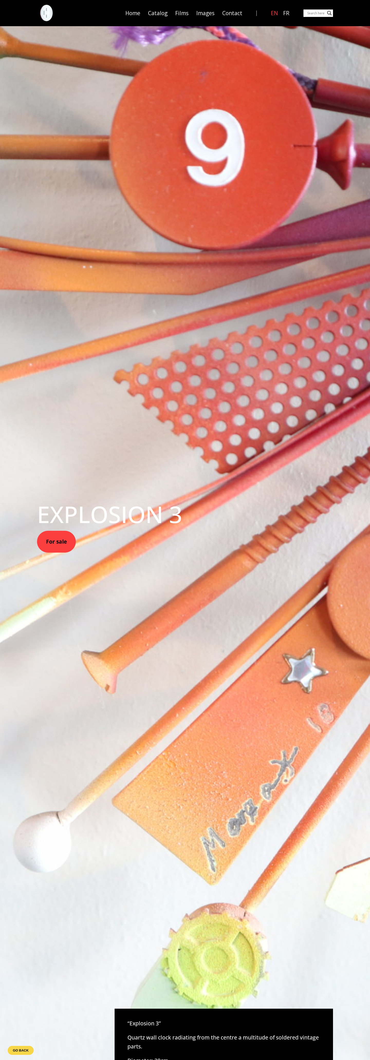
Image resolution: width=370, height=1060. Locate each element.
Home (132, 13)
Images (205, 13)
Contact (232, 13)
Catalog (158, 13)
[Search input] (316, 13)
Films (182, 13)
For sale (56, 541)
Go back (21, 1050)
